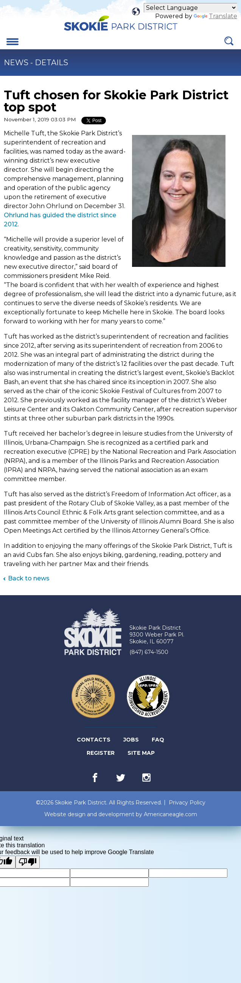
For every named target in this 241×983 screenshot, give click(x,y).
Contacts (93, 739)
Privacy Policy (187, 802)
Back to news (29, 578)
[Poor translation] (28, 862)
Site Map (141, 752)
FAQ (158, 739)
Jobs (131, 739)
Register (101, 753)
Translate (215, 16)
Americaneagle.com (170, 814)
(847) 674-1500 (148, 652)
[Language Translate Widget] (190, 8)
